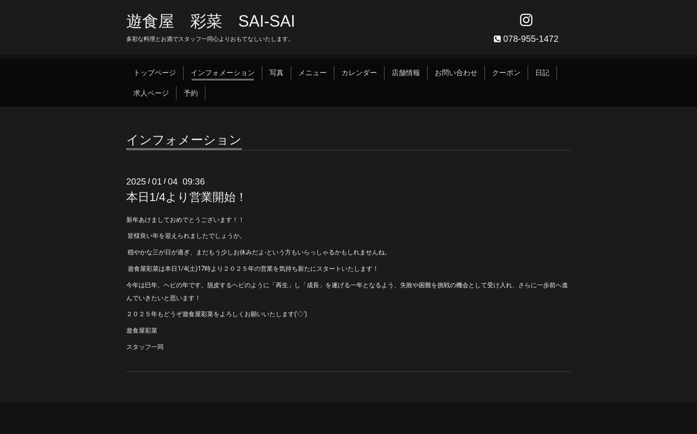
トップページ (154, 72)
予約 (191, 93)
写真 (276, 72)
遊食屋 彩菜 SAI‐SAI (210, 21)
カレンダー (359, 72)
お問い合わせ (456, 72)
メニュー (312, 72)
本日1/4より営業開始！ (186, 197)
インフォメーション (223, 72)
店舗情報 (406, 72)
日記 (542, 72)
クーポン (506, 72)
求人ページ (151, 93)
